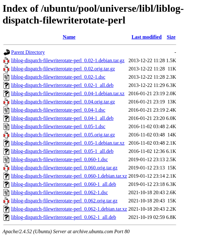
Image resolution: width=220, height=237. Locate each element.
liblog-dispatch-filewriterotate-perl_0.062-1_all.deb (63, 217)
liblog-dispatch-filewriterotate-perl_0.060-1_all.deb (63, 184)
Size (171, 37)
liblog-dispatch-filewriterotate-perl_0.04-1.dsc (58, 110)
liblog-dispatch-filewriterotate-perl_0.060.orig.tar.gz (64, 167)
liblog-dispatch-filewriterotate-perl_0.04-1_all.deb (62, 118)
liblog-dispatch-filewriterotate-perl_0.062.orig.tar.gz (64, 200)
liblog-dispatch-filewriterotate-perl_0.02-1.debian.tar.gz (67, 60)
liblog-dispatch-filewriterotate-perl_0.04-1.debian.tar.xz (67, 93)
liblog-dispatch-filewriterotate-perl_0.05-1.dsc (58, 126)
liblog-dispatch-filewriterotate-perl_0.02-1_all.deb (62, 85)
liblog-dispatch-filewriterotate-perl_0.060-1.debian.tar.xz (69, 176)
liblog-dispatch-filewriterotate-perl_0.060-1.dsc (59, 159)
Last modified (146, 37)
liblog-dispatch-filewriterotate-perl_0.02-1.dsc (58, 77)
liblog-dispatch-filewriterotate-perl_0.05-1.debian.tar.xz (67, 143)
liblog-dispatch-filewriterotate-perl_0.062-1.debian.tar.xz (69, 209)
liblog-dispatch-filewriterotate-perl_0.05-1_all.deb (62, 151)
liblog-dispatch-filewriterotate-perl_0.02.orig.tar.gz (63, 68)
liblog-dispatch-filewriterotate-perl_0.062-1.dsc (59, 192)
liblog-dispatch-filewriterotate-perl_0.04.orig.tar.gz (63, 101)
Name (69, 37)
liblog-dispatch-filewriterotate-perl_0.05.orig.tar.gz (63, 134)
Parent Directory (28, 52)
